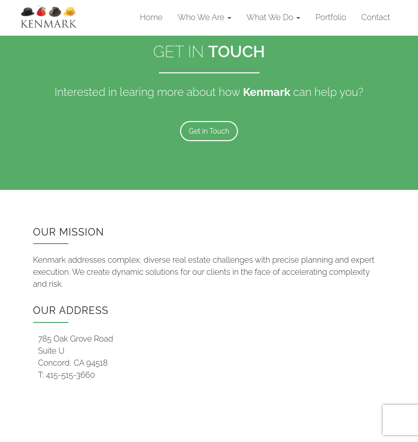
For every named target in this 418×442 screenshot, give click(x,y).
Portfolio (330, 17)
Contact (375, 17)
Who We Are (204, 17)
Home (151, 17)
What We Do (273, 17)
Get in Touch (209, 131)
